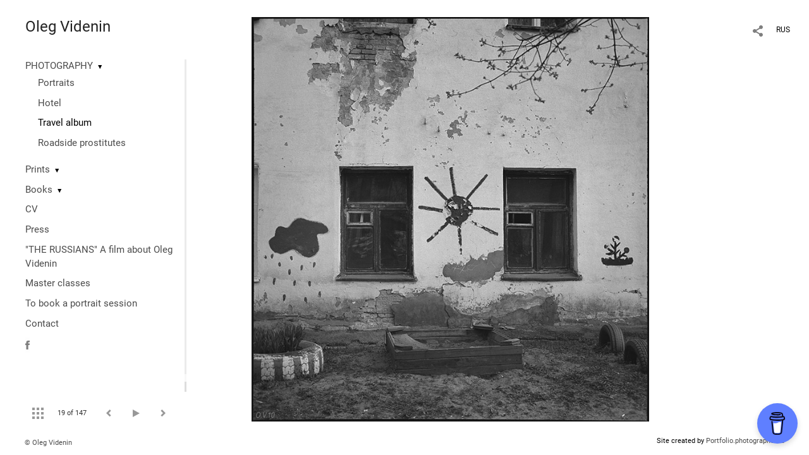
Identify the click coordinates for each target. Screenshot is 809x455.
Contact (42, 323)
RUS (783, 29)
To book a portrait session (81, 303)
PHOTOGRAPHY (59, 65)
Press (37, 229)
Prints (37, 169)
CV (31, 209)
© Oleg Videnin (48, 443)
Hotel (49, 103)
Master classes (57, 283)
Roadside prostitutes (82, 143)
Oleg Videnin (68, 26)
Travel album (65, 122)
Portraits (56, 82)
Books (38, 189)
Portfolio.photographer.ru (745, 441)
